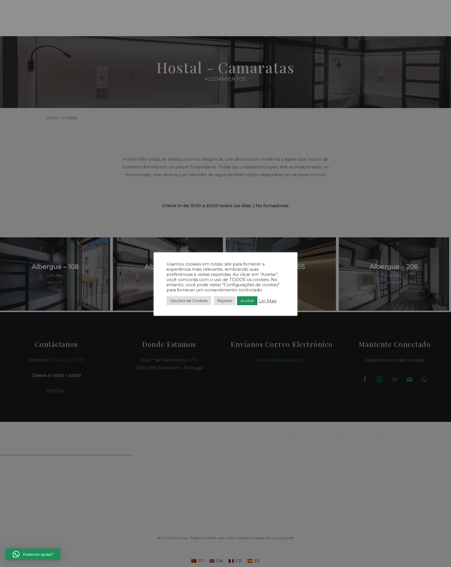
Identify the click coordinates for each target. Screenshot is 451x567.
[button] (30, 15)
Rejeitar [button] (224, 300)
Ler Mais (267, 300)
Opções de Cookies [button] (189, 300)
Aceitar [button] (247, 300)
